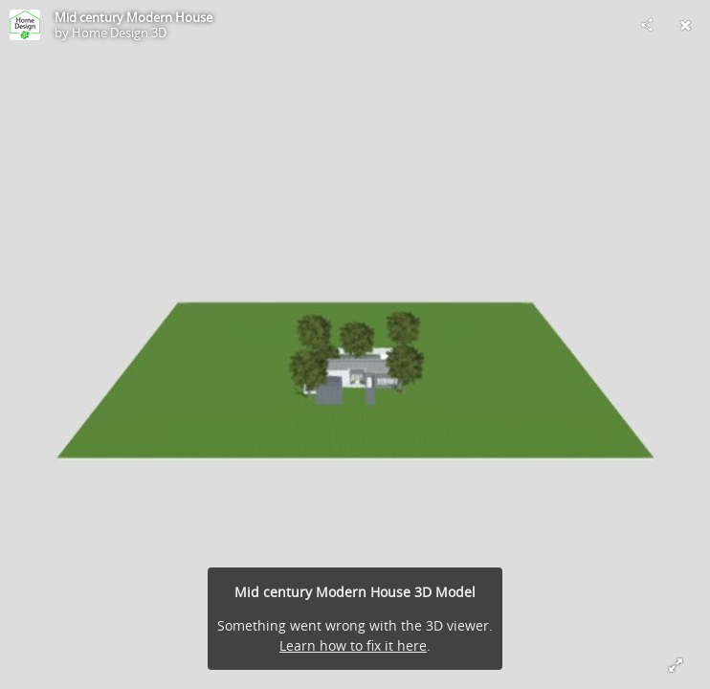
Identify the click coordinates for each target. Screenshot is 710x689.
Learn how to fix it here (353, 645)
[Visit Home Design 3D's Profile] (25, 25)
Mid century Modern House (133, 17)
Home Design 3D (119, 32)
